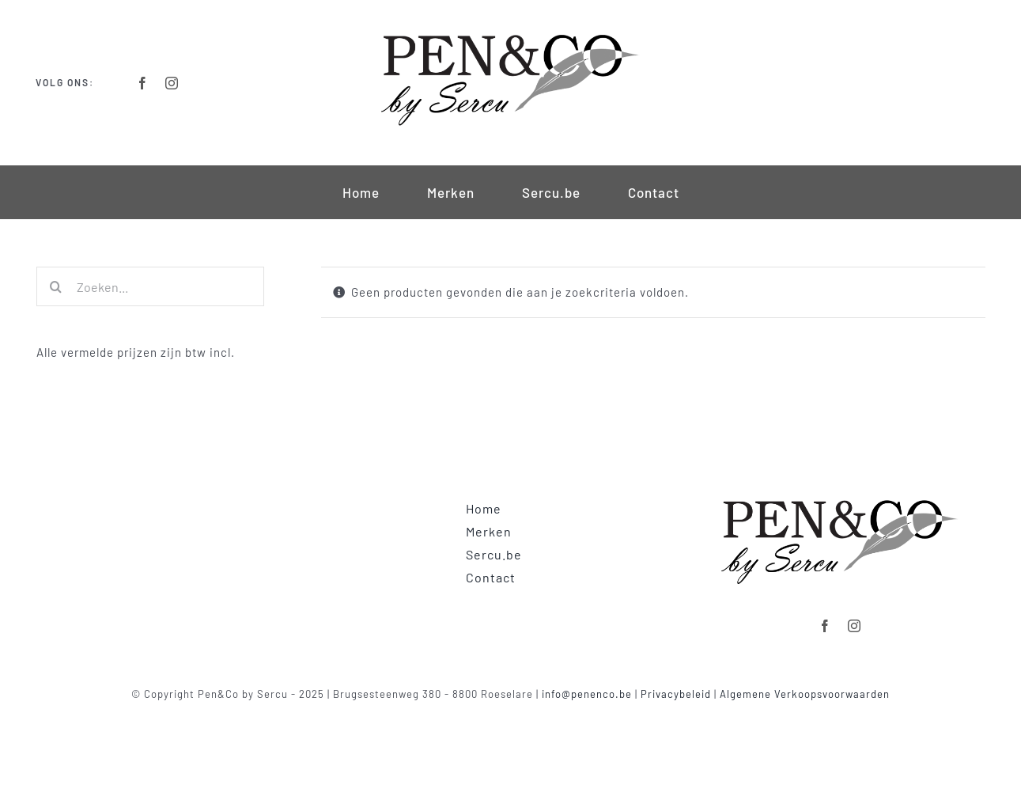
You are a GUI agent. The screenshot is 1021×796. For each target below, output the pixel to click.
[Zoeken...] (150, 286)
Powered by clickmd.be (510, 713)
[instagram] (172, 83)
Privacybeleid (676, 694)
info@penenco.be (587, 694)
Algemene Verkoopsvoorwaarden (805, 694)
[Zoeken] (56, 286)
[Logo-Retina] (510, 33)
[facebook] (142, 83)
